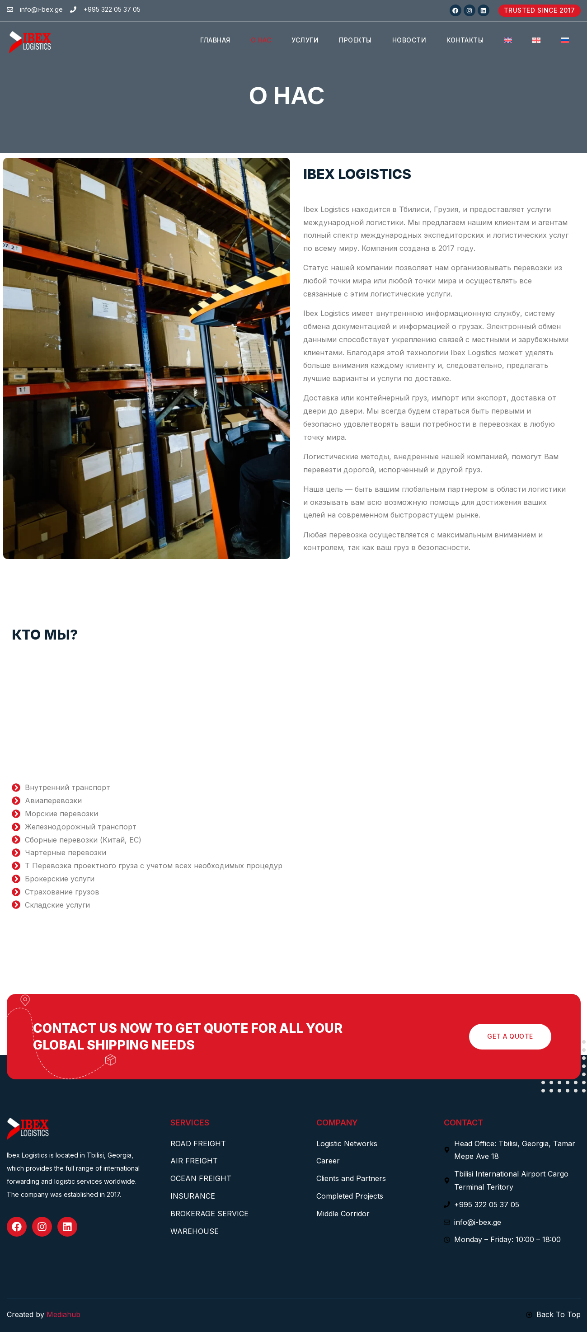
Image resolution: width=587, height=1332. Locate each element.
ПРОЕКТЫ (355, 40)
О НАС (261, 40)
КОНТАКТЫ (465, 40)
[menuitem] (508, 40)
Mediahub (63, 1314)
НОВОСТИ (409, 40)
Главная (215, 40)
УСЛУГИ (305, 40)
